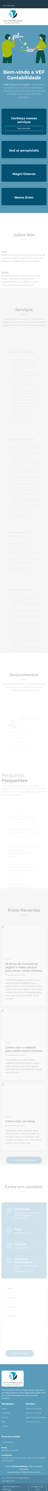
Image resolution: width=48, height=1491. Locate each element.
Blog (3, 1422)
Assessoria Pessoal (33, 1413)
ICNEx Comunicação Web (31, 1472)
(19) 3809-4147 (8, 1442)
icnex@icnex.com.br (10, 1450)
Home (4, 1408)
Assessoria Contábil (34, 1408)
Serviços (5, 1417)
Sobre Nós (6, 1413)
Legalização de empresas (36, 1417)
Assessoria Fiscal (32, 1422)
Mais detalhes (24, 128)
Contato (5, 1426)
